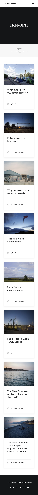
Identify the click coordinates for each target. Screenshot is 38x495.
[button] (33, 3)
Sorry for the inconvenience (15, 288)
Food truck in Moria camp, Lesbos (18, 340)
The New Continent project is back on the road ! (18, 394)
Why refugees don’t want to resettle (18, 192)
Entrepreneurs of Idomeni (16, 139)
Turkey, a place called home (15, 240)
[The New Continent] (11, 3)
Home (11, 52)
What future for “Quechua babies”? (17, 91)
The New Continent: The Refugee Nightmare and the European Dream (18, 447)
